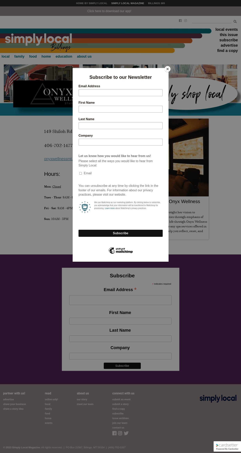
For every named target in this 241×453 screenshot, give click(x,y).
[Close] (168, 69)
